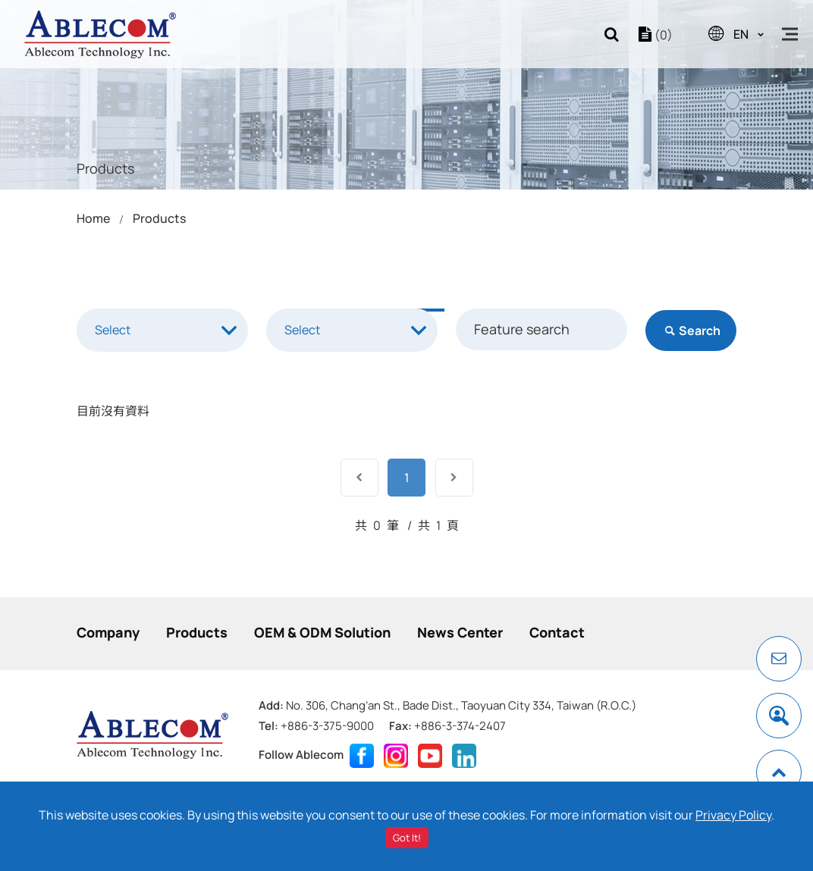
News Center (460, 632)
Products (159, 218)
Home (93, 218)
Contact (557, 632)
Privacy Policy (733, 815)
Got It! (407, 837)
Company (108, 632)
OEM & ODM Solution (322, 632)
